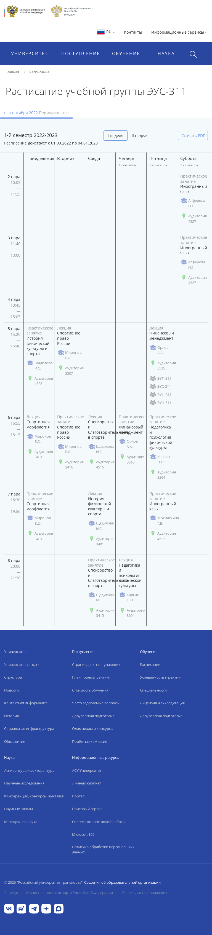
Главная (12, 71)
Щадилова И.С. (39, 365)
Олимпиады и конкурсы (92, 728)
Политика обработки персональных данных (103, 849)
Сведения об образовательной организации (122, 882)
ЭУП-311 (160, 378)
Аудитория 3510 (132, 459)
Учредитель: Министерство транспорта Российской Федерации (58, 892)
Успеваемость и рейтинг (161, 677)
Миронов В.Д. (69, 355)
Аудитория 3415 (101, 613)
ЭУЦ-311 (160, 394)
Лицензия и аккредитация (162, 702)
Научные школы (18, 808)
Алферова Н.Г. (192, 203)
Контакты (133, 32)
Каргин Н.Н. (159, 459)
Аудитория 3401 (39, 454)
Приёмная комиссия (89, 741)
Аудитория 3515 (162, 365)
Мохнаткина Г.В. (164, 520)
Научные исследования (24, 783)
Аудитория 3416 (70, 464)
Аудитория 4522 (162, 536)
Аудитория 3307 (70, 370)
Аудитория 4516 (101, 464)
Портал (78, 796)
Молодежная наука (20, 821)
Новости (11, 690)
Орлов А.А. (158, 350)
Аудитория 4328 (39, 381)
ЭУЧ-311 (160, 402)
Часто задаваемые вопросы (96, 702)
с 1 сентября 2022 (36, 112)
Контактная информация (25, 702)
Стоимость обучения (90, 690)
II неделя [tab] (140, 135)
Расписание (39, 71)
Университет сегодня (22, 664)
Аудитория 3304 (162, 475)
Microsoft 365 (83, 834)
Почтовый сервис (87, 808)
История (11, 715)
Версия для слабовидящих (144, 892)
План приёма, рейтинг (91, 677)
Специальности (153, 690)
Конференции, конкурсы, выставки (34, 796)
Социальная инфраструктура (29, 728)
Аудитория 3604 (132, 613)
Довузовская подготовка (93, 715)
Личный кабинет (86, 783)
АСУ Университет (86, 770)
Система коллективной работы (98, 821)
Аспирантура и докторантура (29, 770)
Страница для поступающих (96, 664)
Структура (13, 677)
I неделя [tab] (115, 135)
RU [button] (106, 31)
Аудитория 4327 (193, 218)
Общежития (14, 741)
